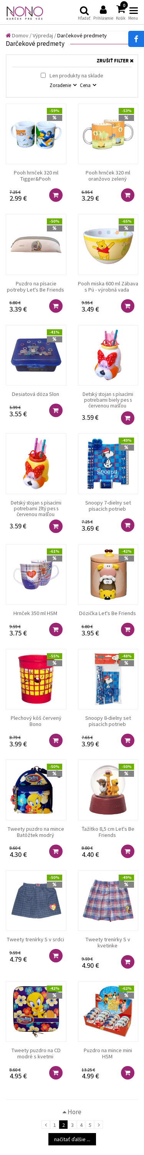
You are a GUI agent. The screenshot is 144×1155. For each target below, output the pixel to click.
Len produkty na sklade (72, 75)
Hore (72, 1112)
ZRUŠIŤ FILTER (115, 61)
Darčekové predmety (82, 35)
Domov (17, 35)
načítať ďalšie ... (72, 1139)
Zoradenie (61, 85)
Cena (86, 85)
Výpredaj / (44, 35)
